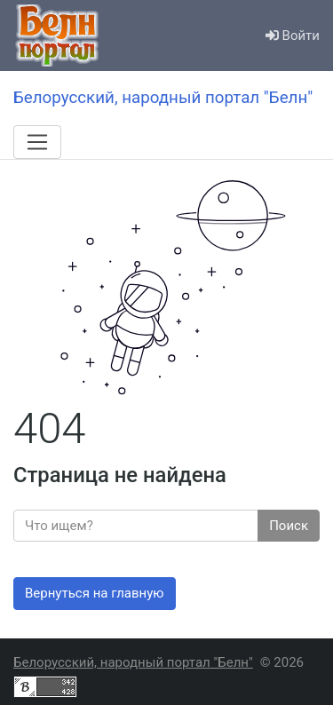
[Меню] (37, 142)
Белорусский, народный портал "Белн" (133, 662)
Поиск (288, 526)
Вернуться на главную (94, 593)
